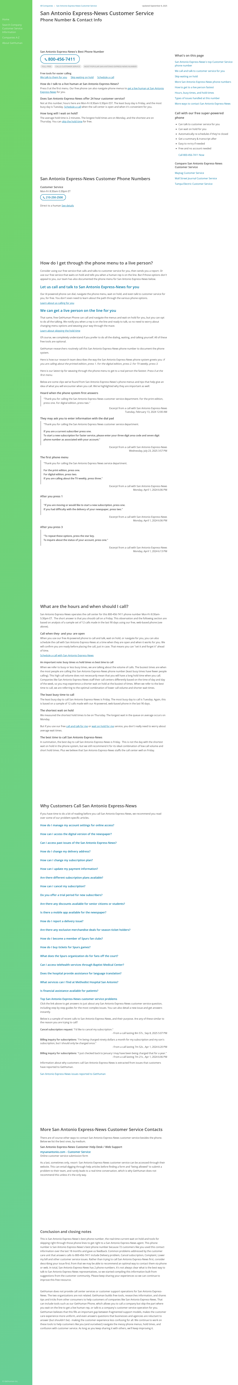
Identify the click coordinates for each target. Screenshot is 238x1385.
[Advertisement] (103, 149)
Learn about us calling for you (57, 303)
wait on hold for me (103, 726)
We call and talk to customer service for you (200, 71)
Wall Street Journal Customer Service (196, 178)
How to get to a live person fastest (194, 87)
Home (5, 19)
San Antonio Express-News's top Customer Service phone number (204, 63)
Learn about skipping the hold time (60, 330)
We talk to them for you (53, 77)
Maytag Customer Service (189, 173)
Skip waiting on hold (82, 77)
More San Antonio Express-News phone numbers (203, 82)
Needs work (152, 1353)
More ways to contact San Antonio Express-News (203, 103)
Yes (141, 1353)
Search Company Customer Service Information (12, 28)
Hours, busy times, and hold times (194, 92)
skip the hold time (72, 121)
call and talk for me (77, 726)
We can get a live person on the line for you (78, 310)
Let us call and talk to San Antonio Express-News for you (89, 286)
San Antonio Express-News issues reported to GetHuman (73, 1074)
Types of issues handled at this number (197, 98)
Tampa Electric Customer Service (193, 183)
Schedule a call (105, 77)
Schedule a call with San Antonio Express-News (67, 655)
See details (68, 205)
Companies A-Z (10, 37)
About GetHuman (12, 43)
